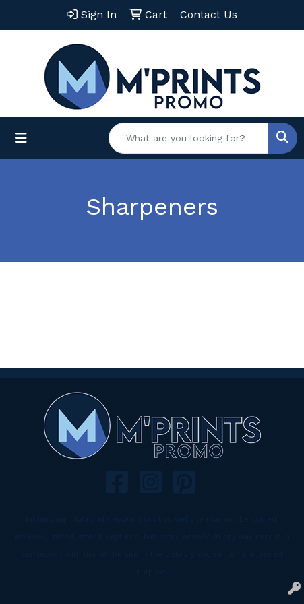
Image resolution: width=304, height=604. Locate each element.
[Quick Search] (189, 138)
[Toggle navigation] (21, 138)
